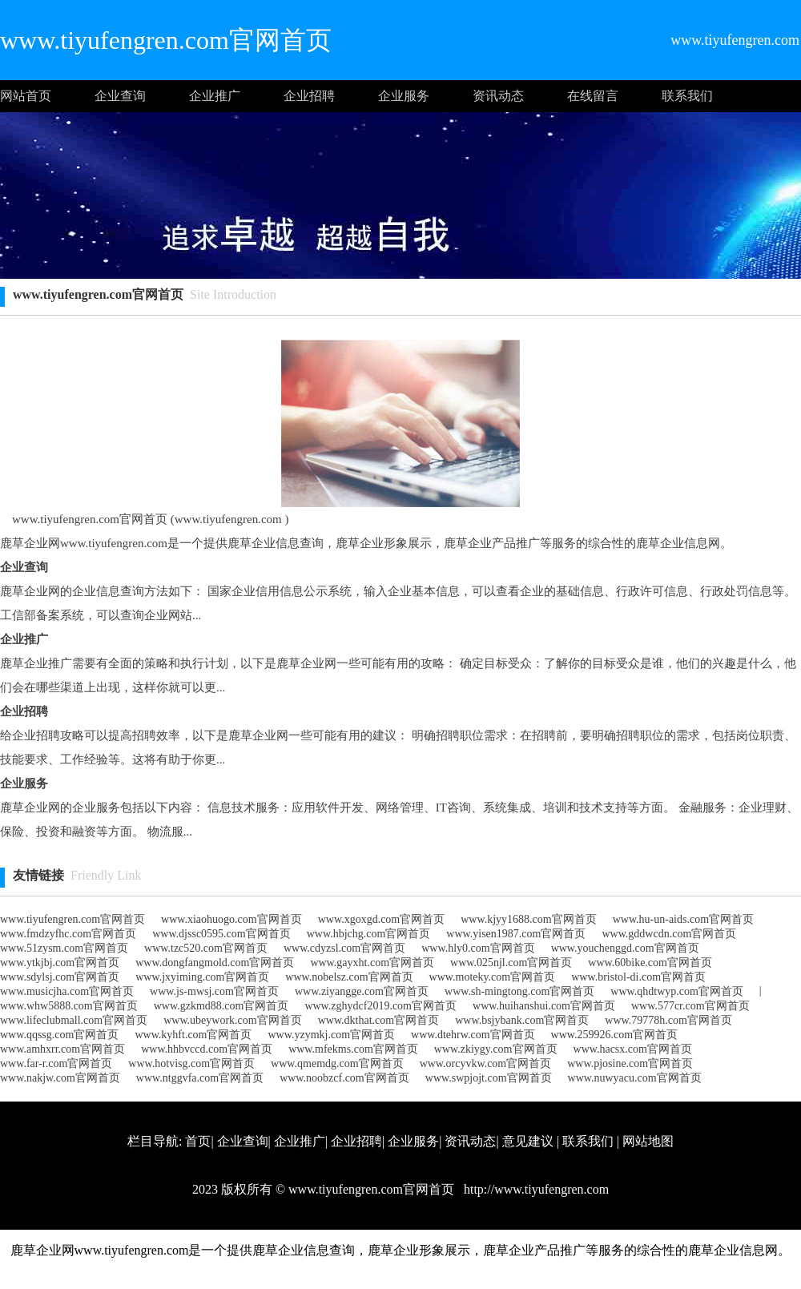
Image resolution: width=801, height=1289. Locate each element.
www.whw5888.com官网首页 (69, 1006)
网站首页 (25, 96)
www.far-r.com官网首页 (56, 1063)
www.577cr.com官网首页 (690, 1006)
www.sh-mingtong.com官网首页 (519, 991)
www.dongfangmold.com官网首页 (214, 963)
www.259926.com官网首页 (614, 1035)
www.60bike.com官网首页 (650, 963)
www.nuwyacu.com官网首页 (635, 1078)
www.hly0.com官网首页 (477, 948)
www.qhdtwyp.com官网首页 (676, 991)
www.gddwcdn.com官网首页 (669, 934)
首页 (198, 1141)
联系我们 (687, 96)
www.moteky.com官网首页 (492, 977)
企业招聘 (309, 96)
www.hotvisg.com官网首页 (191, 1063)
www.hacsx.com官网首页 (633, 1049)
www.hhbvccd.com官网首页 (206, 1049)
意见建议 (527, 1141)
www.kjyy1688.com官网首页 (528, 919)
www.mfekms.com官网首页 (353, 1049)
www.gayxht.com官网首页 (372, 963)
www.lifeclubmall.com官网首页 (73, 1020)
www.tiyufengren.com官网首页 (72, 919)
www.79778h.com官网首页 (668, 1020)
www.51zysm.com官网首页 (64, 948)
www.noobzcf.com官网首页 (344, 1078)
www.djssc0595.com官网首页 (221, 934)
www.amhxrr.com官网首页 (62, 1049)
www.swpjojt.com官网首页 (488, 1078)
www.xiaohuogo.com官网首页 (231, 919)
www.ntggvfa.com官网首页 (200, 1078)
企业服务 (403, 96)
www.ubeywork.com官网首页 (232, 1020)
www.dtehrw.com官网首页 (473, 1035)
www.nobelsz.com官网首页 (349, 977)
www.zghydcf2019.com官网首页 (380, 1006)
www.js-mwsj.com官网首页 (214, 991)
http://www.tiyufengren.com (535, 1189)
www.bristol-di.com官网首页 (638, 977)
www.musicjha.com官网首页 (67, 991)
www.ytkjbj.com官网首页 (59, 963)
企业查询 (120, 96)
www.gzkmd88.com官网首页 (221, 1006)
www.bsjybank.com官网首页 (522, 1020)
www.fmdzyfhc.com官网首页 (68, 934)
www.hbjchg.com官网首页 (369, 934)
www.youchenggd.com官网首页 (625, 948)
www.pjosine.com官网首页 (630, 1063)
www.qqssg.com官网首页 (59, 1035)
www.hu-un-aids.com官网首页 (683, 919)
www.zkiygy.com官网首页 (495, 1049)
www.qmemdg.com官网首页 (337, 1063)
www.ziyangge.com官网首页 (362, 991)
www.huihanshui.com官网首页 (544, 1006)
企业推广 (214, 96)
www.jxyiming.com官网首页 (202, 977)
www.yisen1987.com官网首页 (516, 934)
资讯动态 (498, 96)
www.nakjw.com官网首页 (60, 1078)
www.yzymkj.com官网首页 (332, 1035)
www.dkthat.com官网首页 (379, 1020)
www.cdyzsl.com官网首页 (344, 948)
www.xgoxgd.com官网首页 (381, 919)
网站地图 (648, 1141)
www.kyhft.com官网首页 (193, 1035)
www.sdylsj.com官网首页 (59, 977)
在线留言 (592, 96)
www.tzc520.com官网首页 (206, 948)
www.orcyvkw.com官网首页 (486, 1063)
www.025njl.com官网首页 (511, 963)
